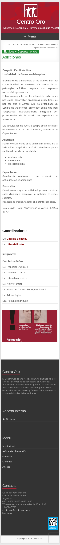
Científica (7, 461)
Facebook (7, 513)
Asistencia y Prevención (14, 451)
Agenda (6, 466)
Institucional (8, 446)
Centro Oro (31, 21)
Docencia (7, 456)
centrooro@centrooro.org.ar (16, 510)
